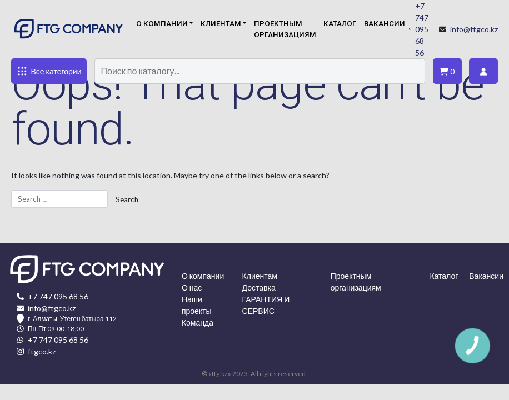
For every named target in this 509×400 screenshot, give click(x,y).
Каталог (339, 23)
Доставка (259, 287)
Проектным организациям (285, 29)
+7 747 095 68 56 (421, 29)
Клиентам (221, 23)
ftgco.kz (42, 351)
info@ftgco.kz (474, 29)
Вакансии (384, 23)
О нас (192, 287)
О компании (162, 23)
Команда (197, 322)
